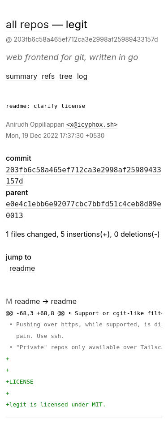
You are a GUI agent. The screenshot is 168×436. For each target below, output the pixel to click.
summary (21, 76)
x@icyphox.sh (92, 124)
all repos (27, 24)
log (82, 76)
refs (48, 76)
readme (22, 268)
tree (66, 76)
